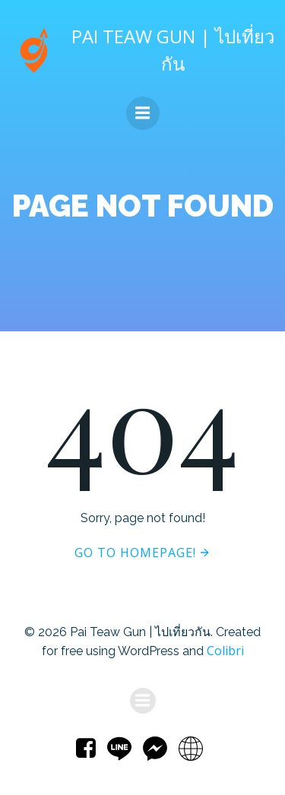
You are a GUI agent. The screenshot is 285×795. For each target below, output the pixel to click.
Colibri (225, 650)
